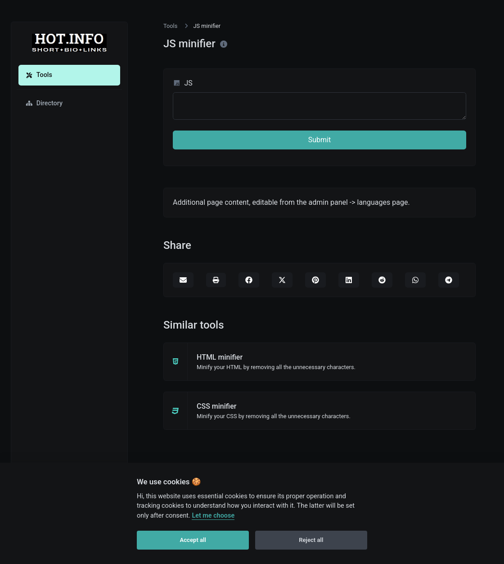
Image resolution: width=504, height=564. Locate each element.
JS (183, 83)
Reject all (311, 540)
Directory (44, 103)
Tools (39, 75)
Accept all (193, 540)
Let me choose (213, 515)
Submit (319, 139)
